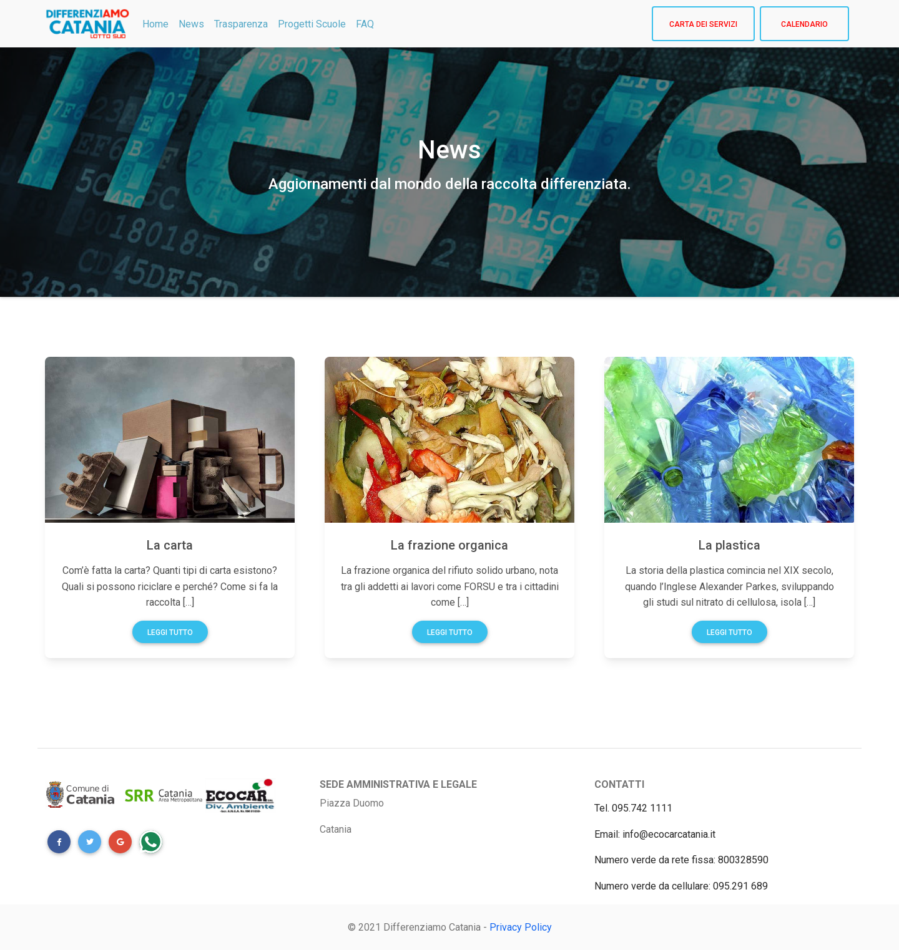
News (191, 24)
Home (155, 24)
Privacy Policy (520, 927)
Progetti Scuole (312, 24)
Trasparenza (241, 24)
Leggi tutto (170, 632)
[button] (59, 841)
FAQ (365, 24)
